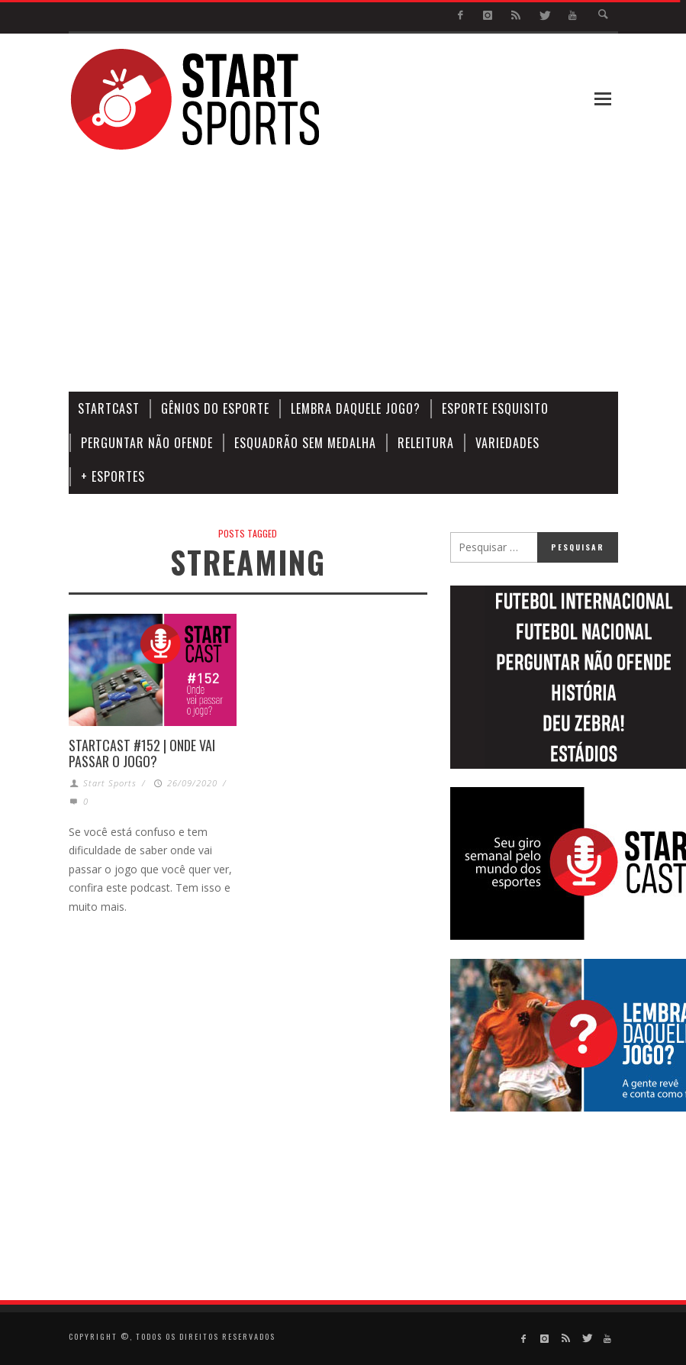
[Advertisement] (410, 272)
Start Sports (110, 783)
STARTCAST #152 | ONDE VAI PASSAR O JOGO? (142, 753)
